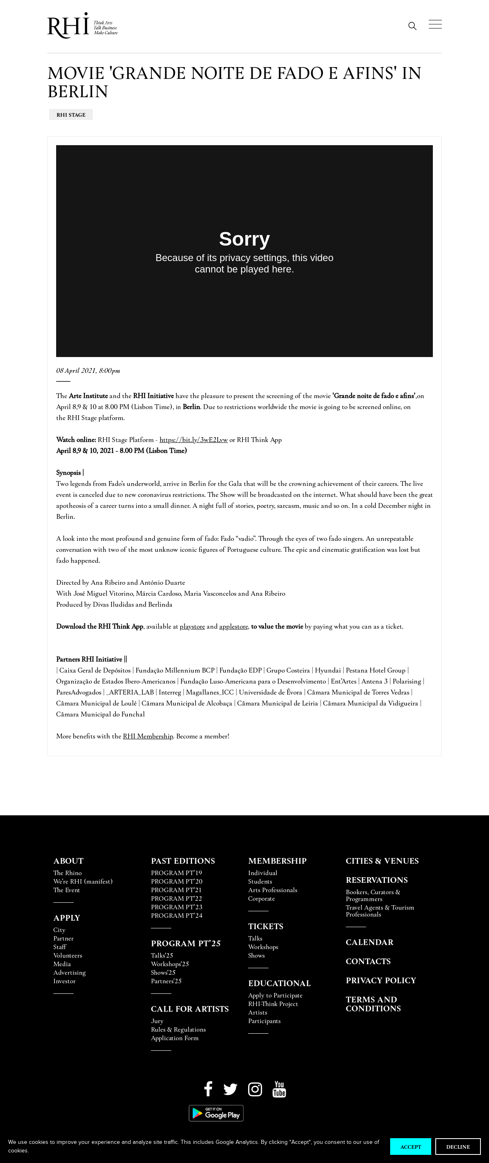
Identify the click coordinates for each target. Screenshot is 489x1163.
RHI (130, 735)
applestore (233, 626)
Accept (410, 1146)
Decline (458, 1146)
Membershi (153, 735)
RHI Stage (71, 114)
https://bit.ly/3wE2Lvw (193, 439)
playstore (192, 626)
